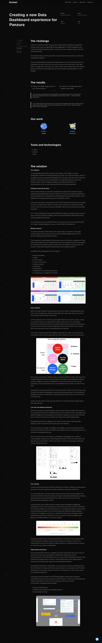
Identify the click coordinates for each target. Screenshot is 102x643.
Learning (18, 50)
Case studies (68, 2)
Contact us (90, 2)
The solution (19, 48)
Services (75, 2)
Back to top (19, 52)
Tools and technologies (22, 46)
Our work (19, 44)
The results (19, 42)
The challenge (20, 40)
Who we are (82, 2)
